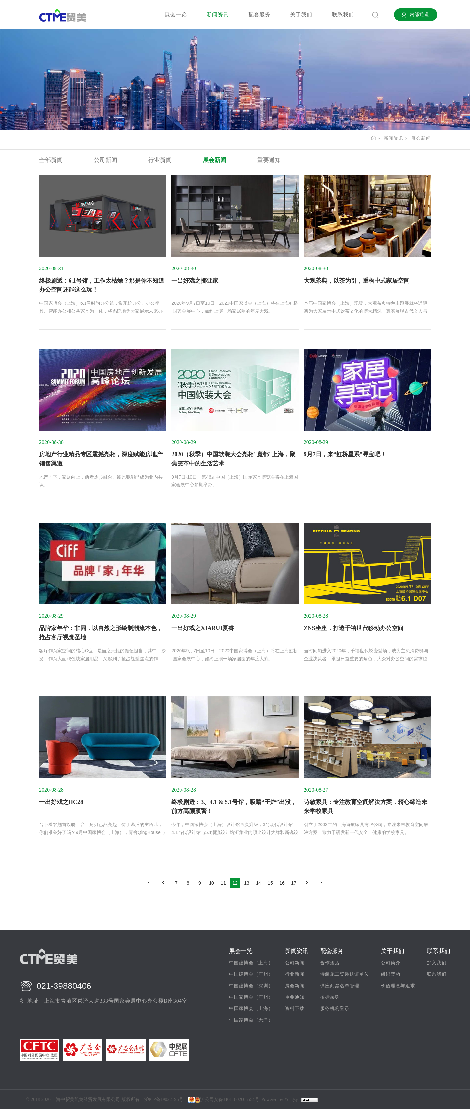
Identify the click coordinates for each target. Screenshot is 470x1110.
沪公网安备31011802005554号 (227, 1100)
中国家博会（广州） (251, 998)
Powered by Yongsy (279, 1100)
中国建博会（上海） (251, 963)
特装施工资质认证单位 (344, 975)
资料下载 (295, 1009)
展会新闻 (421, 138)
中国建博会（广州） (251, 975)
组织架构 (390, 975)
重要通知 (269, 160)
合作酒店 (330, 963)
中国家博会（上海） (251, 1009)
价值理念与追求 (398, 986)
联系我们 (343, 14)
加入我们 (436, 963)
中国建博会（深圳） (251, 986)
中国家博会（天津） (251, 1021)
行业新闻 (160, 160)
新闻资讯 (218, 14)
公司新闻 (105, 160)
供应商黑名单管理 (339, 986)
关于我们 (301, 14)
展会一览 (176, 14)
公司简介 (390, 963)
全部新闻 (51, 160)
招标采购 (330, 998)
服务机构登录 (335, 1009)
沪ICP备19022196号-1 (165, 1100)
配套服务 (259, 14)
